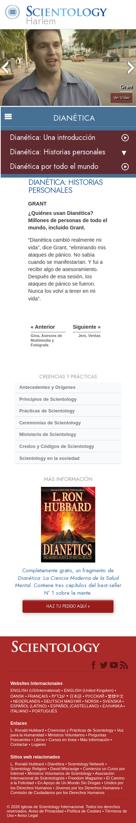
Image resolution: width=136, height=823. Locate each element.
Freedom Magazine (85, 778)
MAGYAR (72, 701)
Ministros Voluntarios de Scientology (60, 773)
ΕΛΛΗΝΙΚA (113, 706)
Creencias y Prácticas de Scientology (81, 730)
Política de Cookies (84, 811)
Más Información (95, 739)
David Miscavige (64, 768)
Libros (39, 739)
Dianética (56, 764)
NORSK (92, 701)
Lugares (38, 744)
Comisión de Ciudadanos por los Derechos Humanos (57, 792)
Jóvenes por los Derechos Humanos (87, 788)
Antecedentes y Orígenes (47, 387)
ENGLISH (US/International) (36, 690)
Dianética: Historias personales (57, 152)
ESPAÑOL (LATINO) (29, 706)
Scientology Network (86, 764)
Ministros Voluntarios (66, 735)
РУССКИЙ (94, 696)
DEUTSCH (53, 701)
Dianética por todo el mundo (54, 166)
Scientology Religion (29, 768)
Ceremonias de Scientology (50, 422)
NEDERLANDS (26, 701)
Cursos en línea (63, 739)
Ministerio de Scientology (47, 434)
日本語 (76, 696)
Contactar (19, 744)
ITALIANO (19, 711)
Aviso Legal (27, 815)
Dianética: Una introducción (52, 137)
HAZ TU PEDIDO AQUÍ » (68, 606)
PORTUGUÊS (44, 711)
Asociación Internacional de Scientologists (63, 775)
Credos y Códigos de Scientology (56, 446)
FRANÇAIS (38, 696)
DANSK (17, 696)
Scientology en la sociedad (49, 458)
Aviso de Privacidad (46, 811)
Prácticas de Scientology (47, 410)
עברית (58, 696)
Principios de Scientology (48, 399)
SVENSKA (112, 701)
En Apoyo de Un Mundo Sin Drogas (69, 783)
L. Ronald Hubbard (27, 730)
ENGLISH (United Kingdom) (89, 690)
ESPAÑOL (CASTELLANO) (74, 706)
